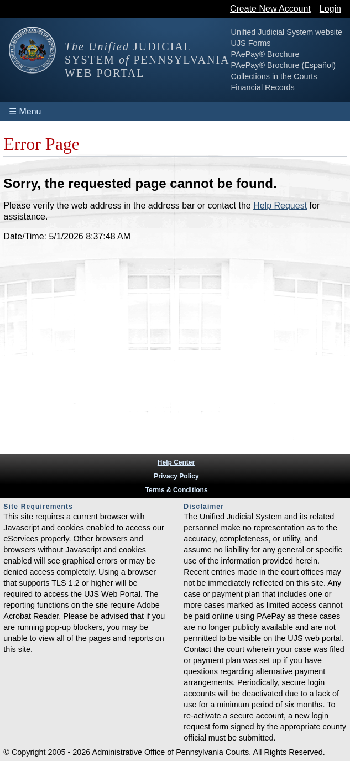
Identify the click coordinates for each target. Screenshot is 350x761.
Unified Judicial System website (287, 32)
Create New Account (270, 8)
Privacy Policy (176, 476)
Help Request (280, 205)
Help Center (176, 462)
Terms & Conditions (176, 490)
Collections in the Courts (274, 76)
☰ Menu (25, 111)
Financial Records (263, 87)
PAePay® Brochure (265, 54)
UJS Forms (251, 43)
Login (330, 8)
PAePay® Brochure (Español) (283, 65)
